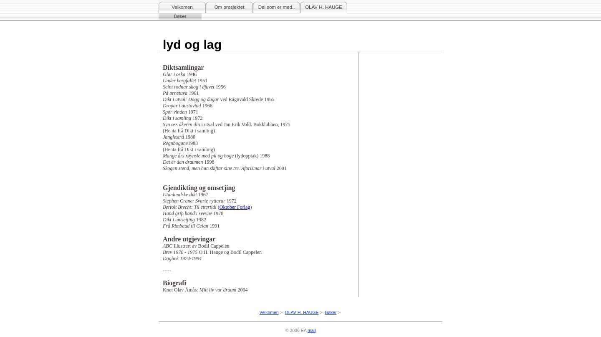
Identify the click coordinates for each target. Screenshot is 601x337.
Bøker (180, 16)
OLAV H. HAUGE (323, 7)
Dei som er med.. (276, 7)
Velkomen (182, 7)
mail (312, 330)
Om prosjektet (230, 7)
